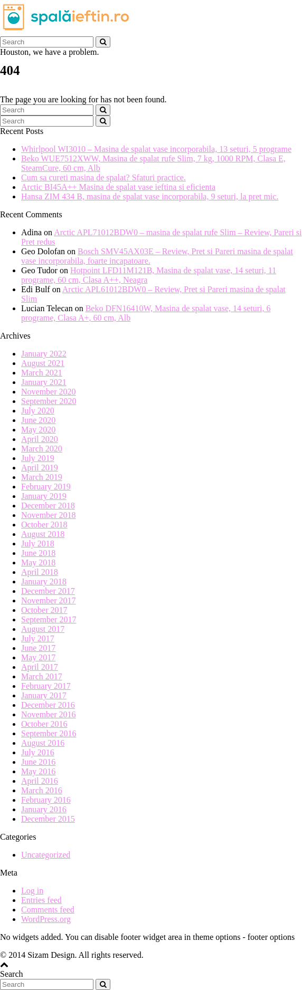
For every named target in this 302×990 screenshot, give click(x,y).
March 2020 (41, 448)
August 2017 (42, 628)
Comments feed (47, 909)
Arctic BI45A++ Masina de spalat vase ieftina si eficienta (118, 186)
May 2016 (38, 771)
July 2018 (37, 543)
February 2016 (46, 799)
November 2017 (48, 600)
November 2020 (48, 391)
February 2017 (46, 685)
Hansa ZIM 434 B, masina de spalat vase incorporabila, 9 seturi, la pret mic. (149, 196)
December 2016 (48, 704)
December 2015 (48, 818)
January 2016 (44, 809)
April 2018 (39, 572)
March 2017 (41, 676)
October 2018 (44, 524)
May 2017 (38, 657)
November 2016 (48, 714)
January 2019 (44, 496)
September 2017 (48, 619)
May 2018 (38, 562)
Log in (32, 890)
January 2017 (44, 695)
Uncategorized (45, 854)
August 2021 (42, 363)
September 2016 (48, 733)
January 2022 (44, 353)
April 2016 (39, 780)
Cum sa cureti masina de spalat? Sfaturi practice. (103, 177)
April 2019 (39, 467)
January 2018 (44, 581)
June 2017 (38, 647)
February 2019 (46, 486)
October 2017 (44, 609)
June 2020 (38, 420)
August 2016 (42, 742)
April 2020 (39, 439)
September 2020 (48, 401)
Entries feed (41, 900)
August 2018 (42, 534)
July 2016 (37, 752)
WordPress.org (46, 919)
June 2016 (38, 761)
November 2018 (48, 515)
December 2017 (48, 591)
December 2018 (48, 505)
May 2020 (38, 429)
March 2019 (41, 477)
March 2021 (41, 372)
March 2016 (41, 790)
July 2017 (37, 638)
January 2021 (44, 382)
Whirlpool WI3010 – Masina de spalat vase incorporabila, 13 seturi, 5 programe (156, 149)
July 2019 (37, 458)
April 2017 (39, 666)
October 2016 (44, 723)
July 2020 (37, 410)
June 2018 (38, 553)
